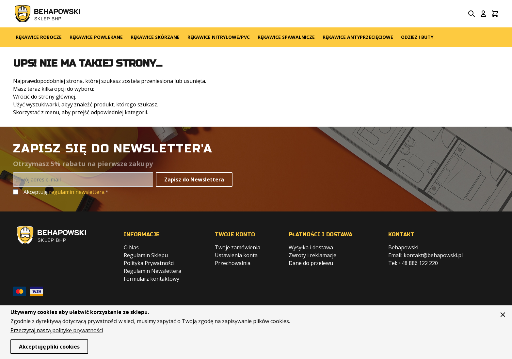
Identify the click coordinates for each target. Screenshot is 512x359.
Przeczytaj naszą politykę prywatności (56, 330)
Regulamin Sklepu (146, 255)
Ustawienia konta (236, 255)
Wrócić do (25, 96)
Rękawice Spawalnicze (286, 37)
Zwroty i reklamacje (312, 255)
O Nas (131, 247)
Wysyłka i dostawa (311, 247)
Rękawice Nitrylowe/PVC (218, 37)
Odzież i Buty (417, 37)
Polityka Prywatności (149, 263)
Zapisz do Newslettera (194, 179)
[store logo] (47, 13)
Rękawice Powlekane (96, 37)
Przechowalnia (232, 263)
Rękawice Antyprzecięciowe (358, 37)
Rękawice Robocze (39, 37)
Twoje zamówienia (237, 247)
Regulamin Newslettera (152, 270)
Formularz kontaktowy (151, 278)
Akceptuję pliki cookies (49, 346)
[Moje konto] (483, 14)
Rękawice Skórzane (155, 37)
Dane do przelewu (311, 263)
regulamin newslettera (76, 191)
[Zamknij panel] (503, 314)
